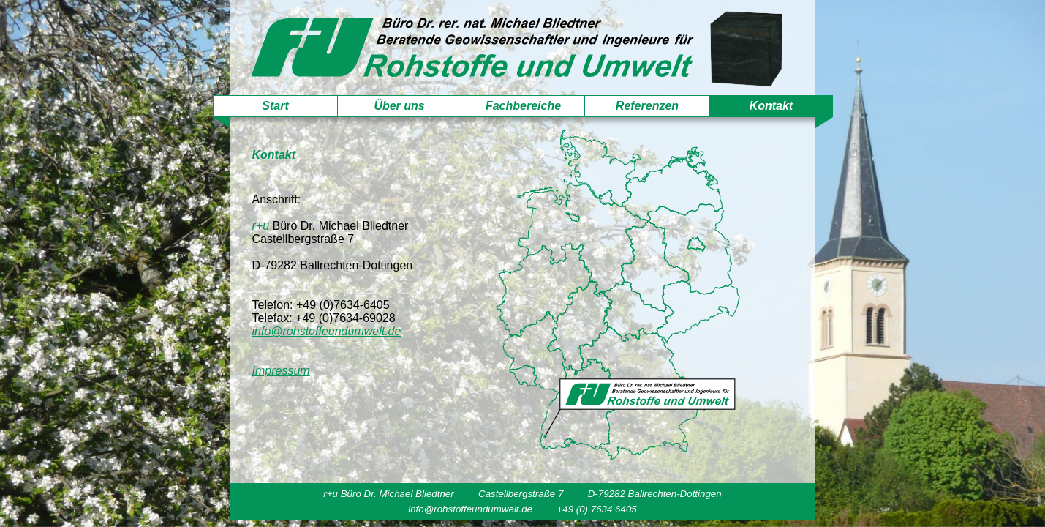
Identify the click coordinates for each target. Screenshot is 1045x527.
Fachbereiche (523, 106)
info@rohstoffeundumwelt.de (326, 331)
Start (275, 106)
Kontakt (771, 106)
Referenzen (647, 106)
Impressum (281, 371)
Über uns (399, 106)
